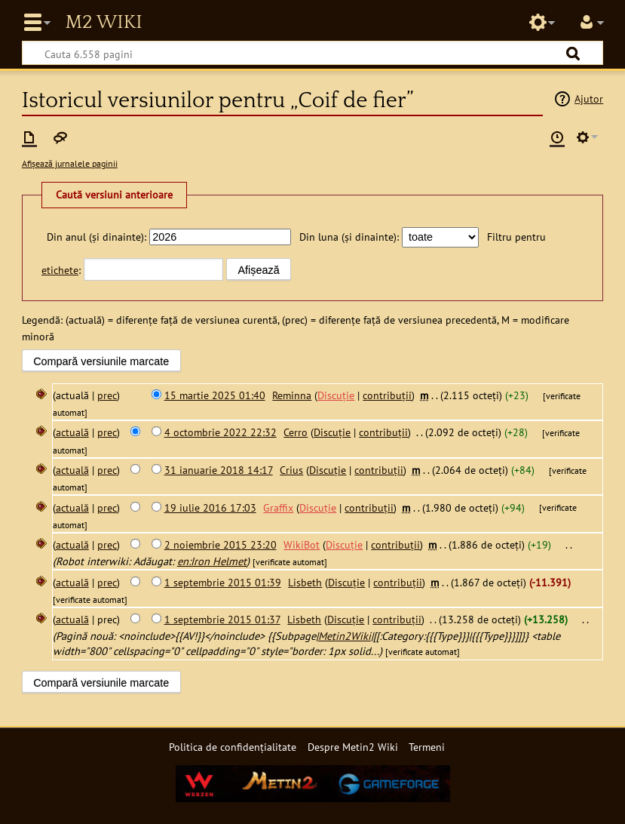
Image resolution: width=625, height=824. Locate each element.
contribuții (387, 395)
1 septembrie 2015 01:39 (222, 582)
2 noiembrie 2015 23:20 (220, 544)
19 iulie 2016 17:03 (210, 507)
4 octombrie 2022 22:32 (220, 432)
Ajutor (588, 98)
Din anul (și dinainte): (96, 236)
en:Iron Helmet (212, 561)
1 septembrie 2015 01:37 (222, 619)
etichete (59, 270)
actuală (72, 432)
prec (107, 395)
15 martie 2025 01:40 (214, 395)
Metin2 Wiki (103, 22)
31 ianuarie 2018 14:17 (218, 470)
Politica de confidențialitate (232, 746)
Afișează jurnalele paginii (70, 163)
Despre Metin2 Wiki (353, 746)
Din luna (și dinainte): (349, 236)
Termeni (427, 746)
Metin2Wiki (344, 636)
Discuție (335, 395)
